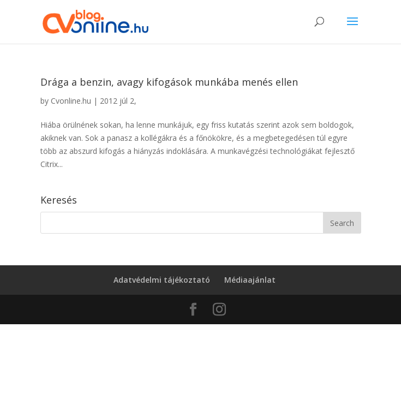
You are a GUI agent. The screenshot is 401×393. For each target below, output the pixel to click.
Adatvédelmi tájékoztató (161, 280)
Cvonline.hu (71, 101)
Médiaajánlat (250, 280)
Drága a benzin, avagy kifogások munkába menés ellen (169, 81)
